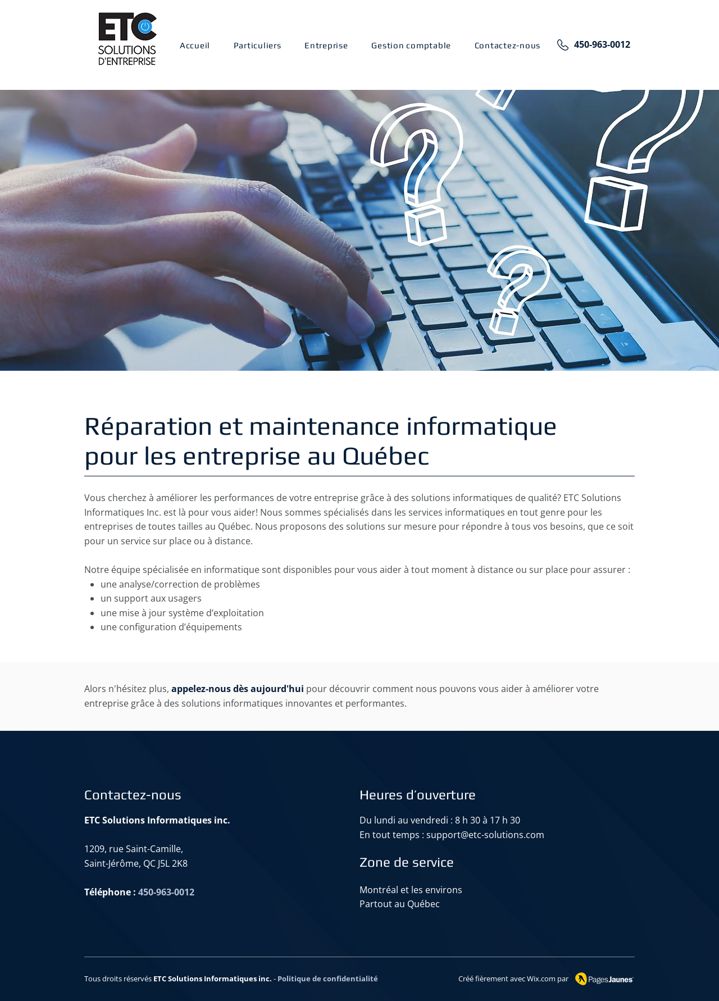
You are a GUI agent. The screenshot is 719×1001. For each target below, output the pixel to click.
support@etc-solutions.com (485, 835)
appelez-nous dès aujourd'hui (237, 689)
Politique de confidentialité (327, 978)
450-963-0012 (602, 44)
